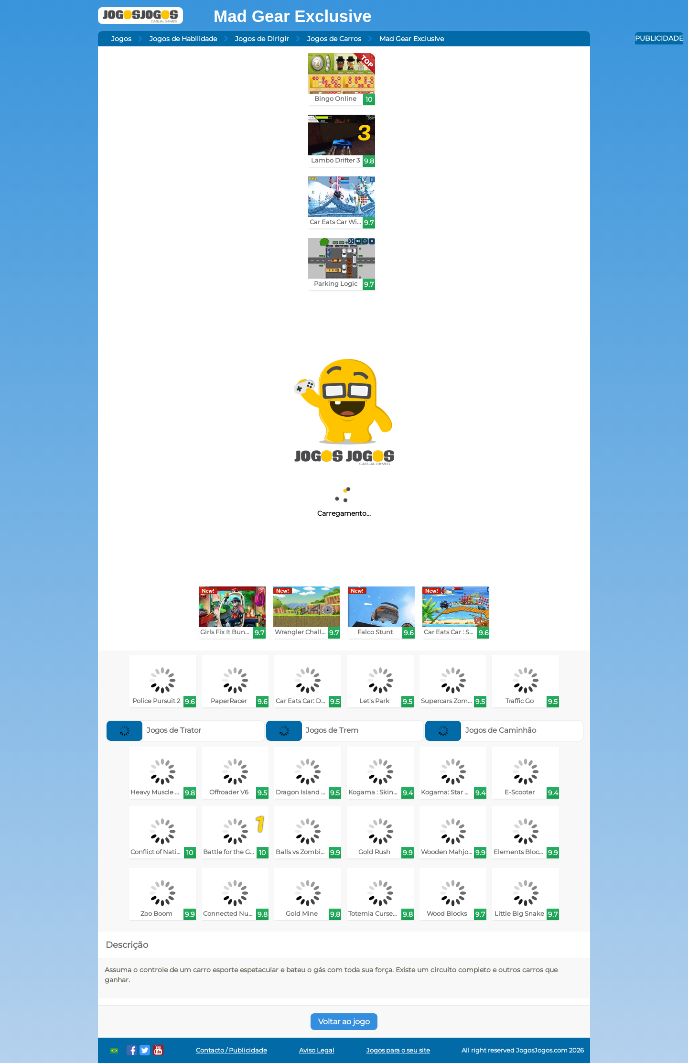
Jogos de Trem (312, 730)
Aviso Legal (316, 1050)
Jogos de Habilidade (183, 38)
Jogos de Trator (154, 730)
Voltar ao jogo (344, 1021)
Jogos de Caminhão (480, 730)
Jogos (121, 38)
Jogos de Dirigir (262, 38)
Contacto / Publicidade (231, 1050)
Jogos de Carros (334, 38)
